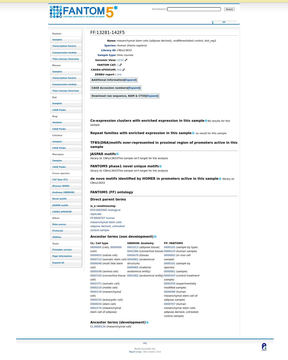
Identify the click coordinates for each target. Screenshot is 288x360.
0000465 (132, 267)
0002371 (96, 283)
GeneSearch (159, 9)
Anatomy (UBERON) (63, 192)
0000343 (169, 275)
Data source (59, 224)
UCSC (120, 60)
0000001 (169, 271)
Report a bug (135, 352)
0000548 (96, 271)
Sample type (106, 55)
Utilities (56, 237)
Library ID (108, 50)
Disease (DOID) (60, 186)
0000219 (96, 287)
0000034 (96, 303)
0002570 (96, 307)
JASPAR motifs (60, 205)
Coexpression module (64, 53)
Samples (57, 40)
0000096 (169, 291)
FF (224, 22)
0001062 (132, 275)
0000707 (169, 303)
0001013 (132, 247)
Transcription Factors (64, 46)
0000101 (169, 263)
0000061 (132, 259)
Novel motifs (59, 199)
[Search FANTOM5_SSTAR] (194, 9)
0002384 (132, 251)
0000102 (169, 247)
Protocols (57, 231)
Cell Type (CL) (60, 180)
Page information (62, 256)
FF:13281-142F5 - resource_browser (81, 9)
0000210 (169, 251)
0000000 (96, 247)
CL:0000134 (98, 326)
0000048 (96, 263)
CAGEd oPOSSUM (61, 212)
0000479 (132, 255)
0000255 (96, 299)
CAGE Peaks (59, 110)
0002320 (96, 275)
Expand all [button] (58, 263)
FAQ (145, 343)
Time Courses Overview (65, 59)
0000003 (96, 255)
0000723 (96, 259)
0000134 (96, 291)
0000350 (169, 283)
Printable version (62, 250)
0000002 (169, 255)
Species (109, 45)
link (119, 69)
